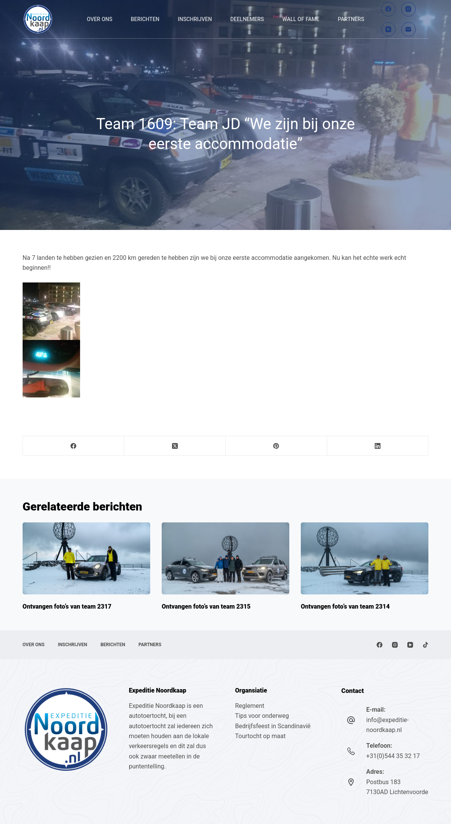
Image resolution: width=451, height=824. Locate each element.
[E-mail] (408, 29)
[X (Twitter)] (175, 446)
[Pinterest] (276, 446)
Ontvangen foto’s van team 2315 (206, 606)
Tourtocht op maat (261, 736)
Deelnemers (247, 19)
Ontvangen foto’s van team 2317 (67, 606)
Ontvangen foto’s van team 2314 (345, 606)
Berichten (145, 19)
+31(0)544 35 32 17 (393, 756)
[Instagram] (408, 9)
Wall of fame (301, 19)
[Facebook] (388, 9)
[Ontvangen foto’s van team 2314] (364, 558)
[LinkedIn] (378, 446)
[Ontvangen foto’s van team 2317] (86, 558)
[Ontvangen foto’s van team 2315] (225, 558)
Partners (351, 19)
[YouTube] (388, 29)
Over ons (99, 19)
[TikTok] (425, 645)
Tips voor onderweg (262, 715)
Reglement (249, 705)
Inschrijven (195, 19)
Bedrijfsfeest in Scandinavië (272, 726)
